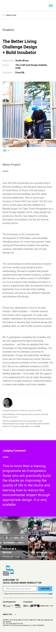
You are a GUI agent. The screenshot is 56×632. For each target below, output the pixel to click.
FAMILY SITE (9, 614)
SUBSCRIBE (45, 589)
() (50, 593)
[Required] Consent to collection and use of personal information (26, 593)
